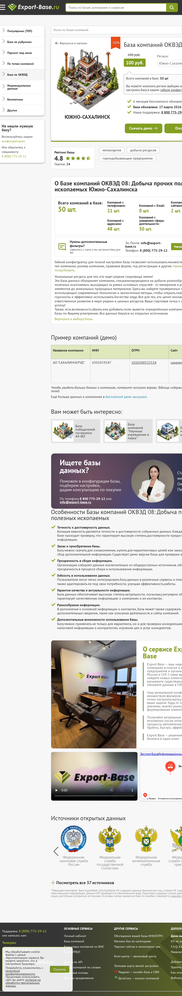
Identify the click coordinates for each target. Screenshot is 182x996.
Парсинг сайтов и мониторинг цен (137, 946)
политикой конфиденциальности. (20, 972)
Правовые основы (76, 972)
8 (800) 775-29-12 (14, 156)
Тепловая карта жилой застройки (136, 965)
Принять (59, 969)
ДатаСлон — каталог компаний (136, 978)
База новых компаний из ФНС (84, 946)
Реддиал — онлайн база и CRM (136, 972)
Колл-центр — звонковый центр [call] (135, 956)
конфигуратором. (13, 141)
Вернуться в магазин (73, 43)
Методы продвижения (79, 978)
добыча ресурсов (143, 150)
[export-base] (34, 7)
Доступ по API (73, 962)
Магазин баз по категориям (132, 941)
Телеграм (9, 942)
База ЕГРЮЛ (72, 951)
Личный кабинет (75, 935)
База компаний (74, 941)
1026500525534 (144, 362)
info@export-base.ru (143, 244)
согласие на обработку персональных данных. (23, 983)
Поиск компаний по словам (82, 967)
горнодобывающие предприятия (128, 158)
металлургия (112, 150)
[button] (56, 851)
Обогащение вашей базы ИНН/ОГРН (138, 935)
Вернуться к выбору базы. (74, 319)
